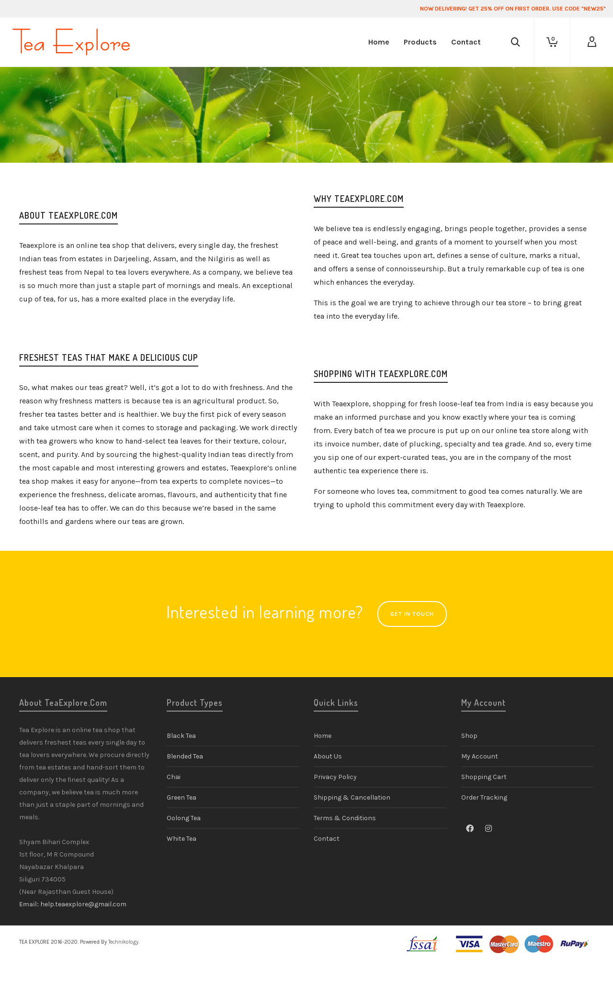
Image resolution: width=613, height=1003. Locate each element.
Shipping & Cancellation (352, 797)
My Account (479, 756)
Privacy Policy (335, 777)
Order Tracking (484, 797)
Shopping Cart (484, 777)
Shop (469, 736)
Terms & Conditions (345, 818)
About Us (328, 756)
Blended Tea (185, 756)
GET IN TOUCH (412, 614)
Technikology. (123, 942)
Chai (174, 777)
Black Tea (181, 736)
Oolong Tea (184, 818)
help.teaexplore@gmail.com (83, 904)
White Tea (181, 839)
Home (322, 736)
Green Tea (181, 797)
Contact (327, 839)
